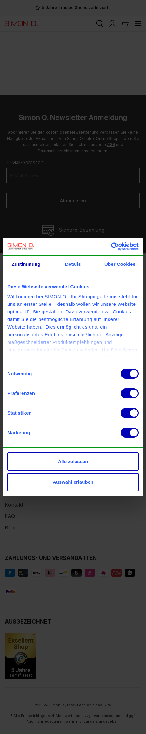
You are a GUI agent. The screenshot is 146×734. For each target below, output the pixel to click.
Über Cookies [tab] (120, 264)
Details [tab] (73, 264)
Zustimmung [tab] (26, 264)
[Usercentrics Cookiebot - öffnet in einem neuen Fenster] (111, 246)
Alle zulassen (73, 461)
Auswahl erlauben (73, 482)
